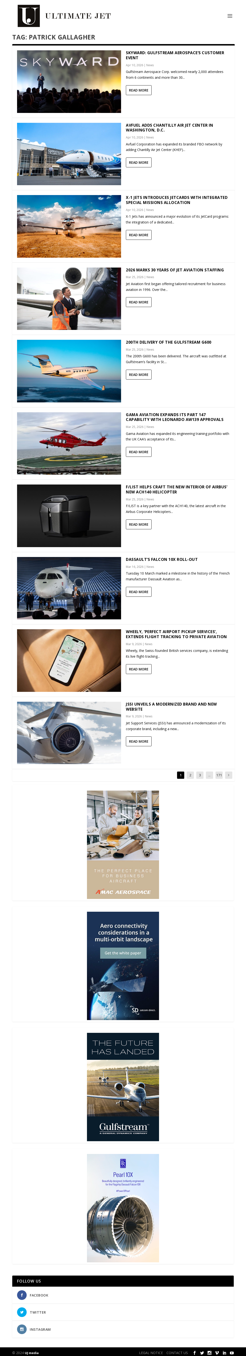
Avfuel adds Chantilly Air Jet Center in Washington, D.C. (169, 125)
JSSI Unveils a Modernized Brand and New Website (171, 704)
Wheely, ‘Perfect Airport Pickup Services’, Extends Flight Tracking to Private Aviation (176, 632)
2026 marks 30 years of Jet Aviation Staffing (175, 267)
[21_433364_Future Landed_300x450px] (123, 1137)
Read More (138, 87)
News (150, 63)
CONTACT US (177, 1350)
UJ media (32, 1350)
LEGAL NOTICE (151, 1350)
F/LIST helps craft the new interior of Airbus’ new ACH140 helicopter (176, 487)
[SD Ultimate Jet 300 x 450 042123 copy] (123, 1016)
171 (219, 772)
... (209, 772)
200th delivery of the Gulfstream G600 (168, 339)
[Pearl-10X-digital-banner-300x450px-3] (123, 1258)
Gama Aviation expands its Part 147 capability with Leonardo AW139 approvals (174, 415)
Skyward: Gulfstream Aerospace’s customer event (175, 53)
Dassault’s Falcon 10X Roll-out (162, 557)
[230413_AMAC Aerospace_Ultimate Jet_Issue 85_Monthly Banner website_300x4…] (123, 895)
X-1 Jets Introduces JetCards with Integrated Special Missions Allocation (177, 197)
